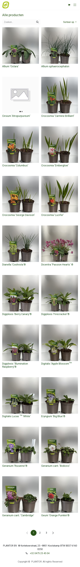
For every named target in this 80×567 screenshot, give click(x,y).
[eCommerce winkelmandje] (69, 5)
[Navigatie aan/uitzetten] (75, 5)
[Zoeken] (37, 22)
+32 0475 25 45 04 (40, 553)
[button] (70, 22)
